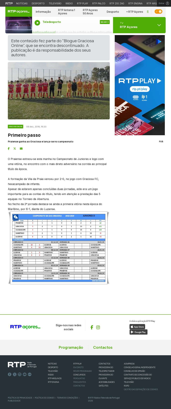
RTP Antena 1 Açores (66, 11)
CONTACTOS (104, 363)
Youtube (25, 374)
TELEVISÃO (53, 371)
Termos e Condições (67, 397)
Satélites (103, 385)
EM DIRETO (78, 367)
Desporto (113, 12)
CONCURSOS (79, 374)
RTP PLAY (77, 363)
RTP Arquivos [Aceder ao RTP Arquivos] (155, 3)
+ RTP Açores (134, 12)
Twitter (15, 374)
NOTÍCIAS (52, 363)
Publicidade (14, 400)
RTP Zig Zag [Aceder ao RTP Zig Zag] (117, 3)
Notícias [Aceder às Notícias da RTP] (22, 3)
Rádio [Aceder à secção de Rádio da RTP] (69, 3)
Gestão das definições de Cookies (141, 389)
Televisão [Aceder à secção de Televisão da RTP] (55, 3)
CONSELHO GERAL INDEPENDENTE (139, 367)
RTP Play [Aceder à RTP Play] (82, 3)
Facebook (10, 374)
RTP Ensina (53, 382)
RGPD (126, 385)
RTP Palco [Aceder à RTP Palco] (98, 3)
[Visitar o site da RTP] (9, 3)
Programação (71, 347)
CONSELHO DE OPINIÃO (134, 371)
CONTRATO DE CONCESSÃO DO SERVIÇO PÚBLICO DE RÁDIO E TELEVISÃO (138, 378)
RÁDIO (51, 374)
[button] (148, 12)
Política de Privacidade (20, 397)
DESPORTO (53, 367)
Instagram (20, 374)
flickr (30, 374)
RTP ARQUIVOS (54, 378)
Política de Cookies (44, 397)
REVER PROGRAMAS (82, 371)
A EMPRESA (129, 363)
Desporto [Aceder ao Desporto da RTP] (38, 3)
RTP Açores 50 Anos (90, 11)
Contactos (103, 347)
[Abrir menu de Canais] (139, 25)
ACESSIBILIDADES (107, 382)
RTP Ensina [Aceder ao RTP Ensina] (135, 3)
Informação (43, 12)
